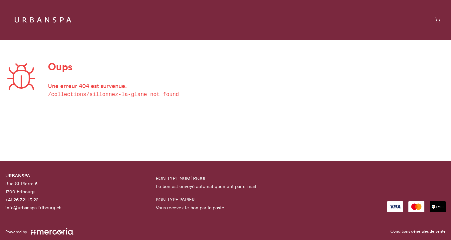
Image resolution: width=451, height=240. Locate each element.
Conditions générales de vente (418, 231)
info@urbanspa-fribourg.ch (33, 208)
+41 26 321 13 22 (21, 200)
